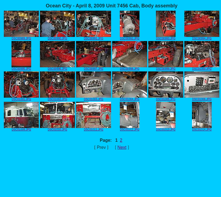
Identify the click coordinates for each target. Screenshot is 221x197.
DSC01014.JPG (202, 128)
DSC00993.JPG (166, 37)
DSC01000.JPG (201, 67)
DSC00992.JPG (129, 37)
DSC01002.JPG (57, 98)
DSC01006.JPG (201, 98)
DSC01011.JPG (93, 128)
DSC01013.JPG (166, 128)
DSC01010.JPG (57, 128)
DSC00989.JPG (21, 37)
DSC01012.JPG (129, 128)
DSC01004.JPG (129, 98)
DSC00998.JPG (129, 67)
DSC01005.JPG (165, 98)
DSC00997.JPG (93, 67)
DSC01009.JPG (21, 128)
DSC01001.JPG (21, 98)
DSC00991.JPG (93, 37)
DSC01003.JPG (93, 98)
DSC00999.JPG (165, 67)
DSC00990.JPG (57, 37)
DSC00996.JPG (57, 67)
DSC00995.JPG (21, 67)
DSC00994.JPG (201, 37)
